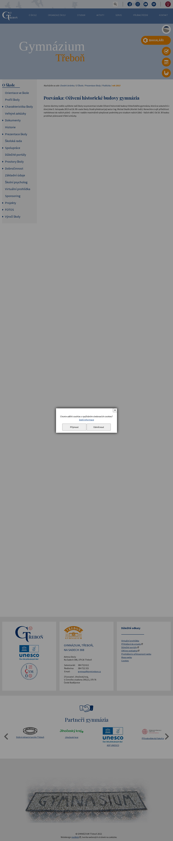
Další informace (86, 419)
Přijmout (74, 427)
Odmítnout (98, 427)
